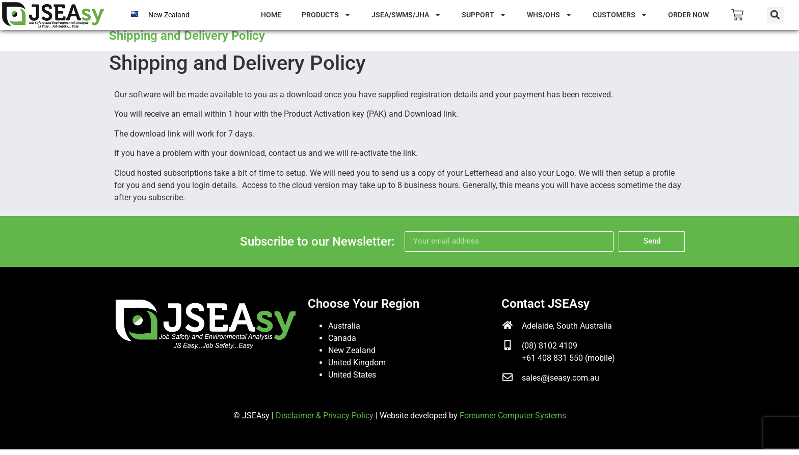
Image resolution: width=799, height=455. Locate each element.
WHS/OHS (549, 14)
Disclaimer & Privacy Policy (325, 420)
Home (271, 15)
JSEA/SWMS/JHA (406, 14)
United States (352, 380)
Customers (620, 14)
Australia (344, 331)
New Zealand (169, 15)
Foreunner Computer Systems (513, 420)
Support (484, 14)
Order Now (688, 15)
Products (326, 14)
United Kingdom (357, 367)
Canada (342, 343)
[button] (775, 15)
